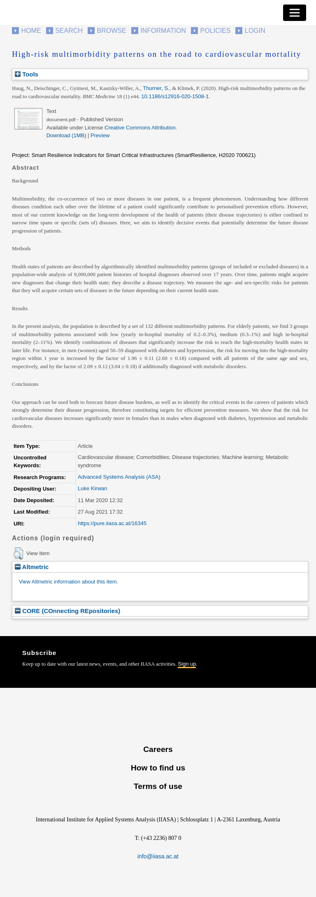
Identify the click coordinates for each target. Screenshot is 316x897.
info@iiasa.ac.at (158, 856)
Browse (111, 30)
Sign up (187, 664)
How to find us (158, 767)
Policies (215, 30)
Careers (157, 749)
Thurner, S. (156, 88)
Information (163, 30)
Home (31, 30)
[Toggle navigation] (294, 13)
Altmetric (32, 566)
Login (255, 30)
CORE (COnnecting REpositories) (67, 610)
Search (69, 30)
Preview (100, 135)
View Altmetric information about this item (67, 582)
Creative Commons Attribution (140, 128)
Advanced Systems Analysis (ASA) (119, 477)
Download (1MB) (66, 135)
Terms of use (158, 786)
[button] (18, 553)
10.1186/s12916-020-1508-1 (175, 96)
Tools (26, 74)
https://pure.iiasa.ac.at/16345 (112, 523)
